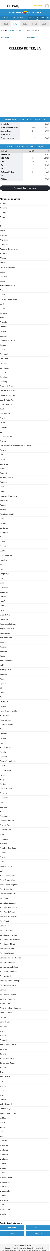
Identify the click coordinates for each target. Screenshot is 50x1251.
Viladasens (4, 1154)
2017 (15, 24)
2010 (44, 24)
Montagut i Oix (5, 670)
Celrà (2, 409)
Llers (2, 606)
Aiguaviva (3, 208)
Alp (1, 222)
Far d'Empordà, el (6, 478)
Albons (2, 217)
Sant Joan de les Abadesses (10, 940)
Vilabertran (4, 1141)
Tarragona (38, 1233)
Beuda (2, 281)
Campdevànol (5, 354)
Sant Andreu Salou (7, 889)
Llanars (3, 597)
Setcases (3, 1026)
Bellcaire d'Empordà (7, 267)
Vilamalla (3, 1186)
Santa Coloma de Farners (9, 876)
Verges (2, 1127)
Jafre (2, 569)
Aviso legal (39, 1248)
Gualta (2, 551)
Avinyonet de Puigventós (9, 249)
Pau (1, 743)
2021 (6, 24)
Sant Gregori (4, 926)
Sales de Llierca (6, 866)
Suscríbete (38, 6)
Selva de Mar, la (6, 1013)
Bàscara (3, 258)
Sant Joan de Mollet (7, 944)
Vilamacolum (5, 1182)
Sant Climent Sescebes (8, 903)
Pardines (3, 734)
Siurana (3, 1036)
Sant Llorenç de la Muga (9, 967)
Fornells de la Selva (7, 514)
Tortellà (3, 1068)
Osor (2, 697)
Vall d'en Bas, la (5, 1109)
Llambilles (4, 592)
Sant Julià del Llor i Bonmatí (10, 958)
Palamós (3, 706)
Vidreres (3, 1136)
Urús (1, 1095)
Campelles (4, 359)
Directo (5, 18)
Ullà (1, 1081)
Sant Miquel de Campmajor (10, 981)
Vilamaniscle (5, 1191)
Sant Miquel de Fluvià (8, 985)
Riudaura (3, 844)
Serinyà (3, 1017)
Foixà (2, 491)
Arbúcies (3, 235)
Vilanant (3, 1196)
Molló (2, 665)
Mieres (2, 656)
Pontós (2, 775)
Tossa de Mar (5, 1077)
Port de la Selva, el (7, 789)
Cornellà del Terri (6, 437)
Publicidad (30, 1248)
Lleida (12, 1233)
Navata (2, 679)
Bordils (2, 308)
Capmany (3, 382)
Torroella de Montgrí (7, 1063)
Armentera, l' (5, 244)
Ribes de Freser (6, 825)
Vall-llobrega (4, 1118)
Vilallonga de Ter (6, 1177)
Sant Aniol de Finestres (8, 894)
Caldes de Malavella (7, 340)
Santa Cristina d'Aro (7, 880)
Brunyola (3, 322)
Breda (2, 318)
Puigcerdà (4, 798)
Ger (1, 537)
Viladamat (4, 1150)
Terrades (3, 1049)
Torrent (3, 1054)
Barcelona (12, 1228)
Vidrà (2, 1132)
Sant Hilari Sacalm (7, 930)
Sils (1, 1031)
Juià (1, 578)
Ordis (2, 693)
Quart (2, 802)
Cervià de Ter (5, 414)
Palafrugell (4, 702)
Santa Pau (4, 898)
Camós (2, 350)
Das (1, 455)
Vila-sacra (4, 1200)
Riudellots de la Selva (8, 848)
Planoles (3, 766)
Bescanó (3, 276)
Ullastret (3, 1086)
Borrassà (3, 313)
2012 (34, 24)
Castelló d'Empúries (7, 395)
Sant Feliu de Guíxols (7, 912)
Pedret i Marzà (5, 747)
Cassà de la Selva (6, 386)
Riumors (3, 853)
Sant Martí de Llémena (8, 972)
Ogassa (3, 683)
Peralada (3, 757)
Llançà (2, 601)
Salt (1, 871)
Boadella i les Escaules (8, 299)
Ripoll (2, 834)
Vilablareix (4, 1145)
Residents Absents (7, 821)
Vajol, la (3, 1100)
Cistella (2, 418)
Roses (2, 857)
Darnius (3, 450)
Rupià (2, 862)
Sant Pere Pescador (7, 999)
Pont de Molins (5, 770)
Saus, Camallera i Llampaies (10, 1008)
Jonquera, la (4, 574)
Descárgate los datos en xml (25, 188)
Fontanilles (4, 501)
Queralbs (3, 807)
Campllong (4, 363)
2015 (25, 24)
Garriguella (4, 533)
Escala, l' (3, 459)
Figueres (3, 482)
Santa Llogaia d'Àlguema (9, 885)
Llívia (2, 610)
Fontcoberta (4, 505)
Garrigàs (3, 523)
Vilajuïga (3, 1173)
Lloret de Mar (5, 615)
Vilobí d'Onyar (5, 1209)
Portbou (3, 784)
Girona (2, 542)
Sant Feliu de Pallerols (8, 917)
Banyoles (3, 254)
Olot (1, 688)
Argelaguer (4, 240)
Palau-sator (4, 715)
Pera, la (3, 752)
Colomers (3, 427)
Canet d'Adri (4, 372)
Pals (1, 729)
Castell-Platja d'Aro (7, 400)
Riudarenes (4, 839)
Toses (2, 1072)
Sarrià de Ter (5, 1004)
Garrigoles (4, 528)
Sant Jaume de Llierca (8, 935)
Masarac (3, 642)
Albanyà (3, 212)
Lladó (2, 583)
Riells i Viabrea (5, 830)
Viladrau (3, 1164)
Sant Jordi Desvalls (7, 953)
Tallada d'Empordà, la (8, 1045)
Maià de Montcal (6, 638)
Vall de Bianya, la (6, 1104)
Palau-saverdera (6, 720)
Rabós (2, 812)
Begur (2, 263)
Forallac (3, 510)
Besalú (2, 272)
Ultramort (3, 1090)
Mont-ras (3, 674)
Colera (2, 423)
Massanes (3, 647)
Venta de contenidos (19, 1248)
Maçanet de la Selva (7, 629)
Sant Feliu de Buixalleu (8, 908)
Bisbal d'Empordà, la (7, 286)
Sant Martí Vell (5, 976)
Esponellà (3, 473)
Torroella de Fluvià (7, 1058)
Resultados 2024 (19, 18)
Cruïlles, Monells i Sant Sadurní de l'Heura (15, 446)
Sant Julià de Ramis (7, 962)
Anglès (2, 231)
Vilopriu (3, 1214)
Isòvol (2, 565)
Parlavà (3, 738)
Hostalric (3, 560)
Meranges (3, 651)
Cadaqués (3, 336)
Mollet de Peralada (7, 661)
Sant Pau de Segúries (8, 994)
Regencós (3, 816)
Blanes (2, 295)
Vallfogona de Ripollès (8, 1113)
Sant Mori (3, 990)
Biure (2, 290)
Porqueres (4, 779)
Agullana (3, 203)
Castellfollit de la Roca (8, 391)
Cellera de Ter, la (6, 405)
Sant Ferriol (4, 921)
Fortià (2, 519)
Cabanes (3, 331)
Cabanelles (4, 327)
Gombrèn (3, 546)
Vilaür (2, 1205)
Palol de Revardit (6, 725)
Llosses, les (4, 619)
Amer (2, 226)
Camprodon (4, 368)
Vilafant (3, 1168)
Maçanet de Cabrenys (8, 624)
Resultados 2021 (37, 18)
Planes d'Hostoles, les (8, 761)
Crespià (3, 441)
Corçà (2, 432)
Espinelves (4, 464)
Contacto (8, 1248)
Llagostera (4, 587)
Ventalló (3, 1122)
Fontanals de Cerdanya (8, 496)
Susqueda (3, 1040)
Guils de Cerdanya (6, 555)
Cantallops (4, 377)
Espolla (2, 469)
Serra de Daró (5, 1022)
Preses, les (4, 793)
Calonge (3, 345)
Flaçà (2, 487)
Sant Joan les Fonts (7, 949)
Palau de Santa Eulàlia (8, 711)
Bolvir (2, 304)
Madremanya (5, 633)
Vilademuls (4, 1159)
